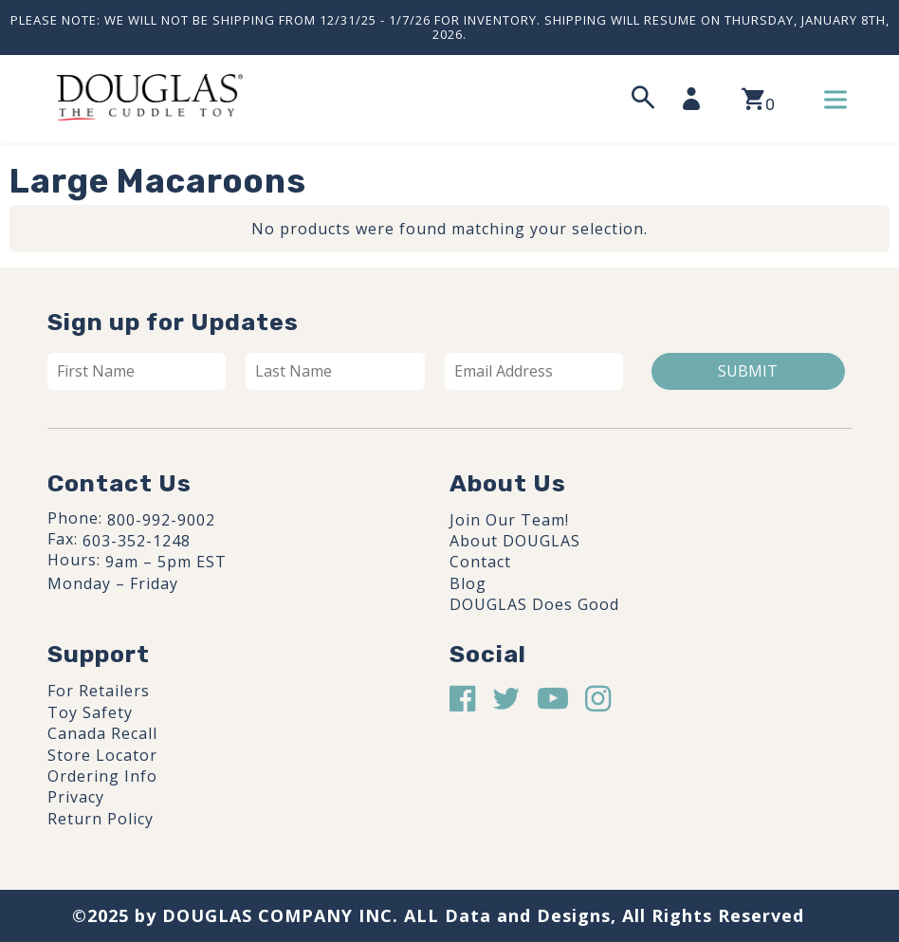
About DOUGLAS (515, 540)
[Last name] (335, 371)
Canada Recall (102, 733)
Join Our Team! (509, 519)
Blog (468, 583)
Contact (480, 561)
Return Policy (100, 818)
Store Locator (102, 755)
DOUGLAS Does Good (534, 604)
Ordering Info (102, 776)
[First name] (136, 371)
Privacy (75, 796)
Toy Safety (90, 712)
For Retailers (98, 690)
